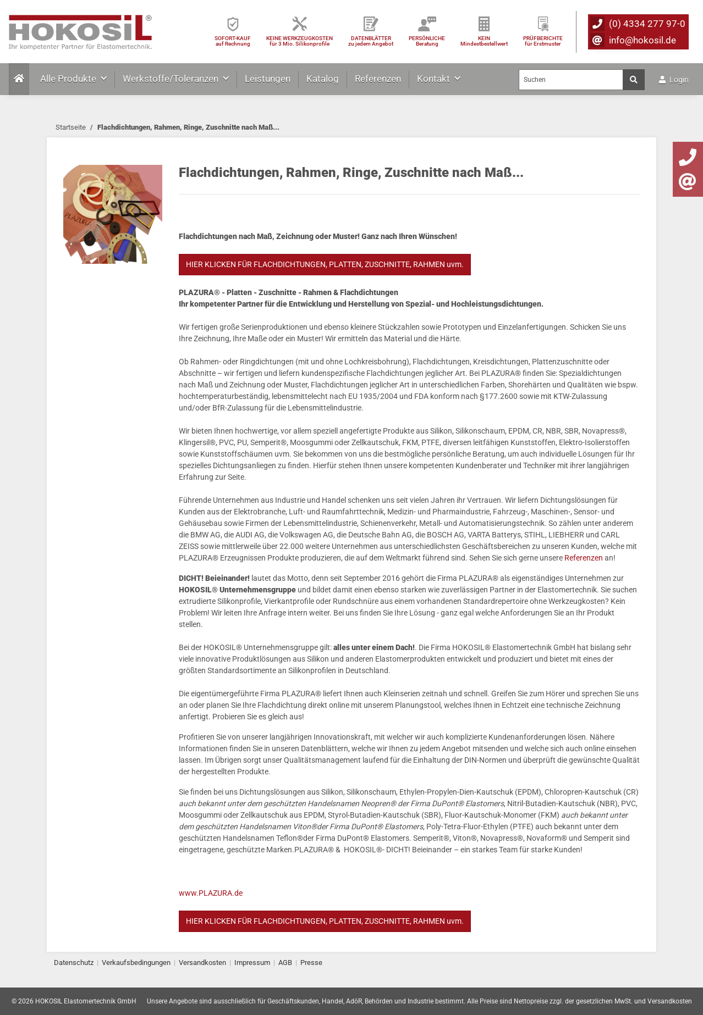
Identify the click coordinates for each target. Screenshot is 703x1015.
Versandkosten (202, 962)
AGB (285, 962)
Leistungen (267, 78)
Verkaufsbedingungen (136, 962)
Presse (311, 962)
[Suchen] (571, 79)
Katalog (322, 78)
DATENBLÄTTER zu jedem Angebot (370, 41)
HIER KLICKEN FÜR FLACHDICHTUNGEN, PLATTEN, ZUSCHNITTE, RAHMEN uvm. (325, 264)
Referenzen (378, 78)
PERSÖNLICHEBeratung (427, 41)
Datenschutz (74, 962)
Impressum (252, 962)
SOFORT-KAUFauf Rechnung (233, 41)
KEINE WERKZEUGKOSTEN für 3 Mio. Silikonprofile (299, 41)
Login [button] (674, 79)
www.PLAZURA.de (211, 893)
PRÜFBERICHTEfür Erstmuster (543, 41)
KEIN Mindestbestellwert (484, 41)
